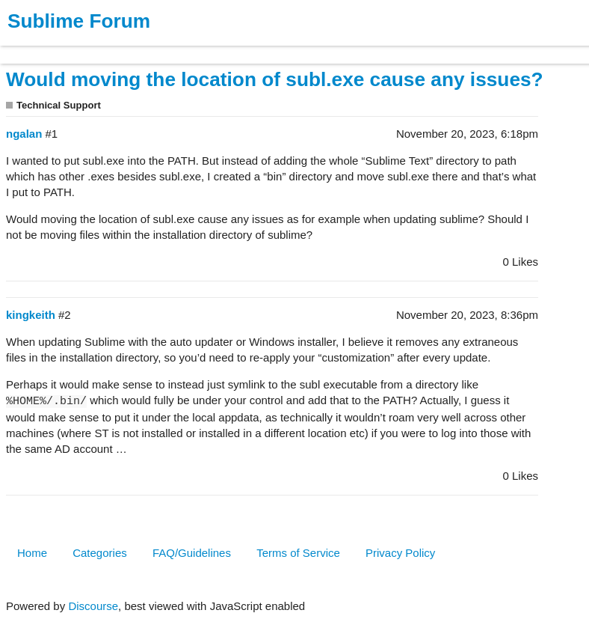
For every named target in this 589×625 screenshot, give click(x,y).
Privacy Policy (400, 552)
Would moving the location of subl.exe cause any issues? (274, 79)
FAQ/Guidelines (191, 552)
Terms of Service (298, 552)
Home (32, 552)
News (157, 47)
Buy (97, 47)
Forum (205, 47)
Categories (100, 552)
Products (46, 47)
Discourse (93, 606)
